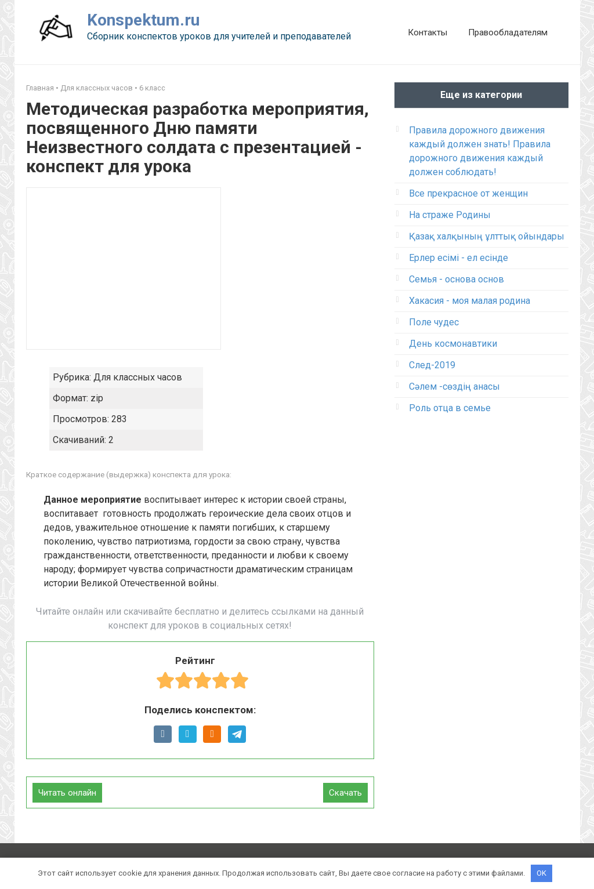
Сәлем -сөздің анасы (454, 386)
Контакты (427, 32)
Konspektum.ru (143, 20)
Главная (40, 88)
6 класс (152, 88)
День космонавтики (453, 343)
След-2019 (432, 365)
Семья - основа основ (456, 279)
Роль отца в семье (450, 407)
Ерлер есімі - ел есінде (458, 257)
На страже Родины (450, 214)
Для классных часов (96, 88)
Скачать (345, 793)
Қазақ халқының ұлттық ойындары (486, 236)
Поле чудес (434, 322)
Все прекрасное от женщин (468, 193)
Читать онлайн (67, 793)
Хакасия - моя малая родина (469, 300)
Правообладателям (508, 32)
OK (541, 873)
